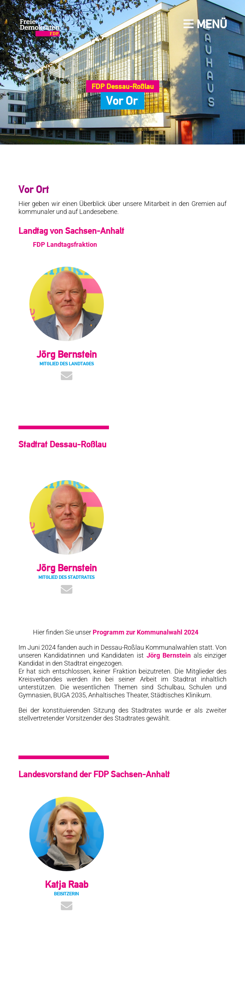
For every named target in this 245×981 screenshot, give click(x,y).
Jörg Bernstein (169, 655)
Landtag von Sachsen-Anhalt (71, 230)
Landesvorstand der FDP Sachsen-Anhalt (94, 774)
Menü (205, 24)
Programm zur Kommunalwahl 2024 (145, 632)
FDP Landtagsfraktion (65, 244)
